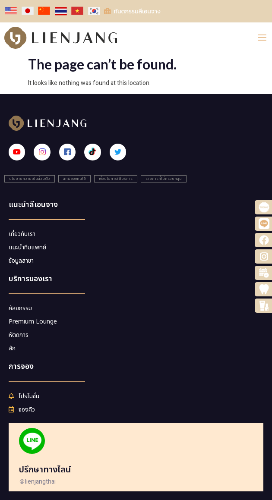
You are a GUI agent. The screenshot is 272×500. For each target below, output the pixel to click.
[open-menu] (262, 37)
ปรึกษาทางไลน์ (45, 469)
